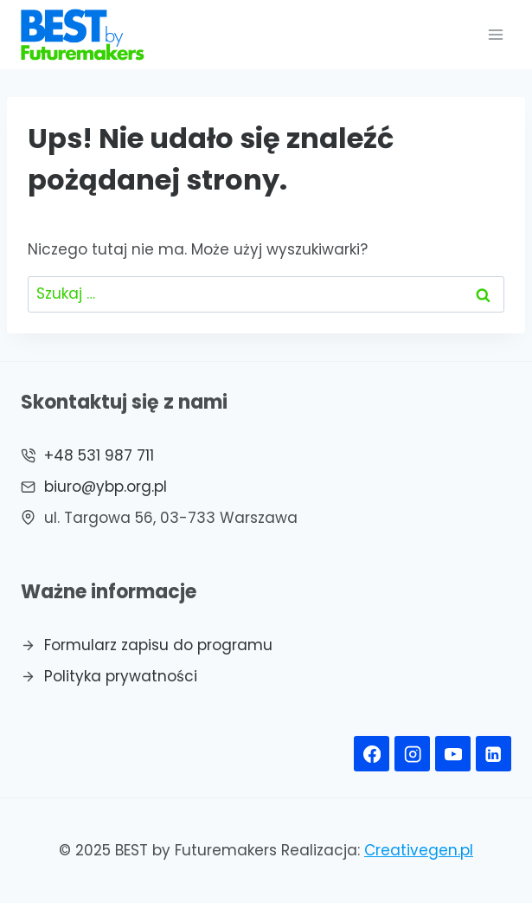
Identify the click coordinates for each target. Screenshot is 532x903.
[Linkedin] (493, 753)
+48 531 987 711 (99, 455)
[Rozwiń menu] (495, 34)
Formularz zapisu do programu (158, 645)
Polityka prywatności (120, 676)
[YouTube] (453, 753)
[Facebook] (371, 753)
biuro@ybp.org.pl (105, 486)
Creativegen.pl (418, 850)
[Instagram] (412, 753)
